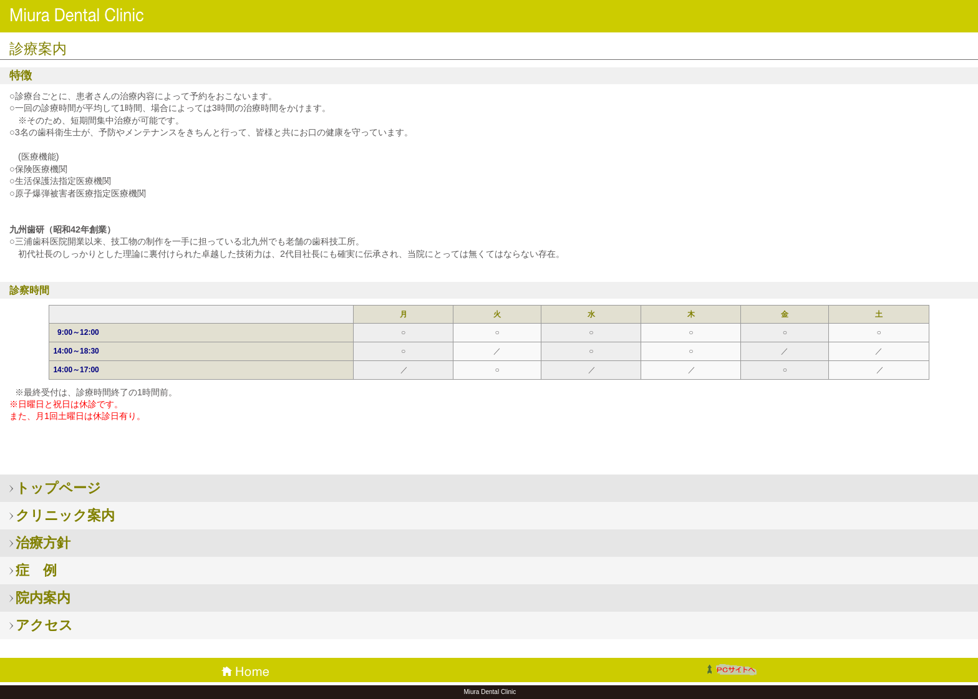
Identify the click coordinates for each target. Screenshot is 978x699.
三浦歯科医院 (99, 15)
